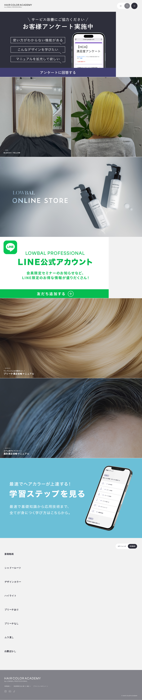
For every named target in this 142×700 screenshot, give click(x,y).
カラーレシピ (122, 546)
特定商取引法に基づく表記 (21, 686)
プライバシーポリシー (39, 686)
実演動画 (132, 546)
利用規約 (7, 686)
